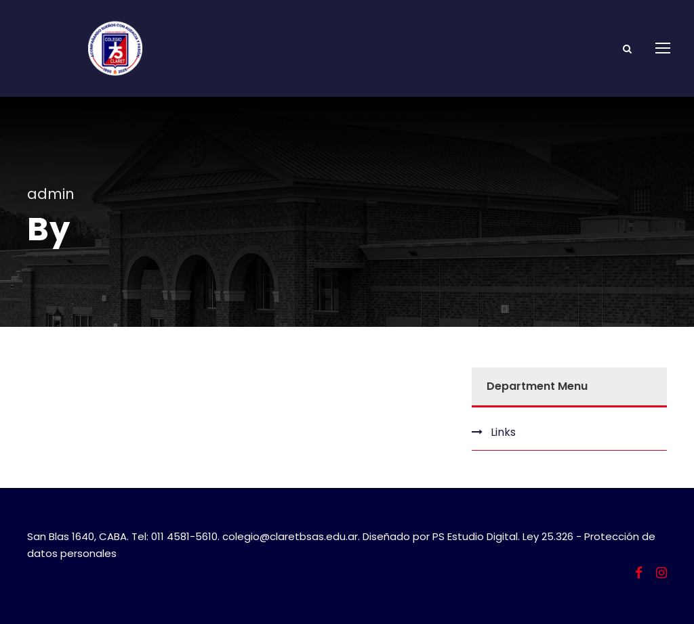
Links (503, 432)
